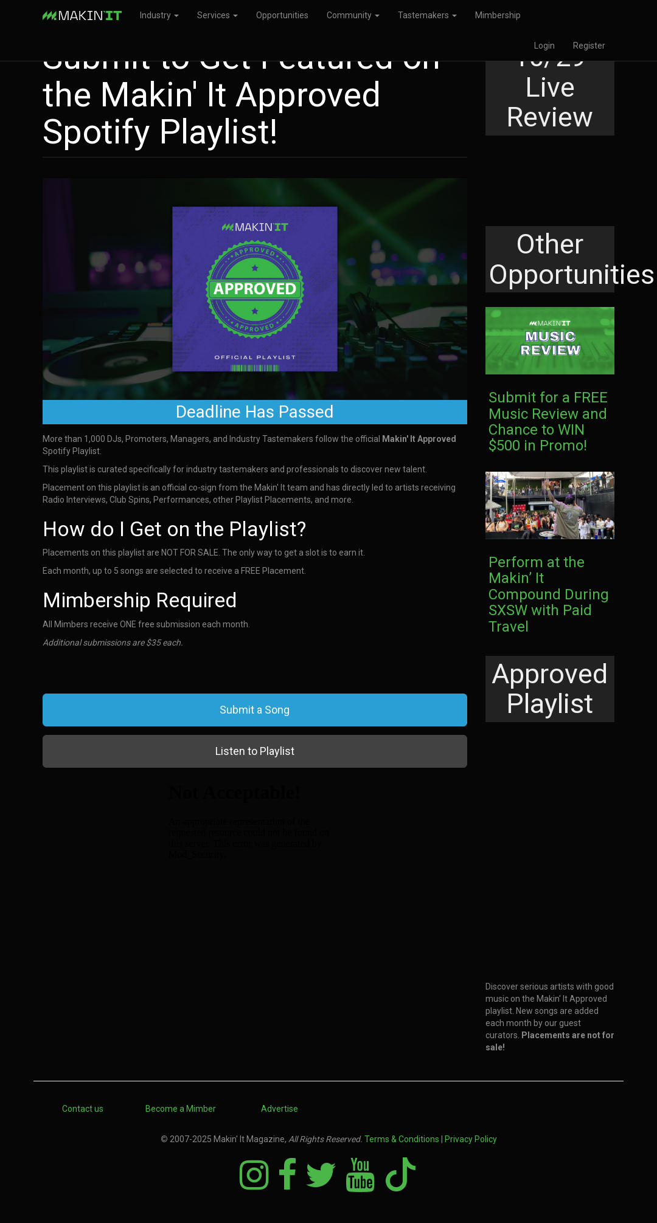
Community (353, 15)
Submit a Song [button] (255, 709)
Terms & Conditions (401, 1139)
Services (217, 15)
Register (589, 45)
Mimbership (498, 15)
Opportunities (282, 15)
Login (544, 45)
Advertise (279, 1109)
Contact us (82, 1109)
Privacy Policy (471, 1139)
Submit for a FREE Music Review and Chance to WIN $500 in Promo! (548, 421)
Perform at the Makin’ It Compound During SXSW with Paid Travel (548, 594)
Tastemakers (427, 15)
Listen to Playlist (254, 751)
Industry (159, 15)
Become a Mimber (180, 1109)
